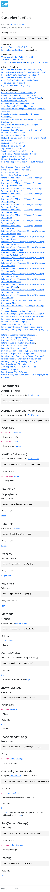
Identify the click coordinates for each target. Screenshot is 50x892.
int (2, 675)
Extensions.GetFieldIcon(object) (14, 345)
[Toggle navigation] (46, 4)
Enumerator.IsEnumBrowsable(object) (17, 319)
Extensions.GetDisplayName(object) (16, 337)
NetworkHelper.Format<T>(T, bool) (15, 159)
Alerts (21, 24)
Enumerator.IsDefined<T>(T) (13, 132)
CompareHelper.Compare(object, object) (18, 311)
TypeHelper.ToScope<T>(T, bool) (14, 156)
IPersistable (43, 62)
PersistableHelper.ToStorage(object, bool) (18, 353)
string (16, 476)
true (5, 812)
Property (18, 446)
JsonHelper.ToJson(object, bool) (14, 348)
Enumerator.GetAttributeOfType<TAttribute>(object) (22, 316)
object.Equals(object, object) (13, 83)
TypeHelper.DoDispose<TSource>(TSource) (19, 154)
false (20, 815)
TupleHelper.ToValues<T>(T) (12, 148)
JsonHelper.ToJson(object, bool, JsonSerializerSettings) (23, 351)
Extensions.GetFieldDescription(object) (17, 340)
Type (3, 605)
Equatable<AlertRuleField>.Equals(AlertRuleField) (21, 69)
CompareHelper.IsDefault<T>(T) (14, 100)
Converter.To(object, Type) (12, 313)
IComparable (6, 62)
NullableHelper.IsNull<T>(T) (12, 143)
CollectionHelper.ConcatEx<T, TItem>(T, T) (18, 92)
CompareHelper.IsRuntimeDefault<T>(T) (17, 103)
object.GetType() (8, 80)
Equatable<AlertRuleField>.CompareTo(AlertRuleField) (23, 72)
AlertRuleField (24, 47)
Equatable (5, 50)
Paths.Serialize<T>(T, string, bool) (15, 175)
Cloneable (13, 47)
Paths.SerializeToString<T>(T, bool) (15, 170)
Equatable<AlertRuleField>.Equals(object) (18, 77)
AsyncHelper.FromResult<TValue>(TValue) (18, 95)
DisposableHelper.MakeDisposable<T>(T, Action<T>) (22, 130)
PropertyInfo (16, 432)
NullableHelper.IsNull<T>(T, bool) (14, 146)
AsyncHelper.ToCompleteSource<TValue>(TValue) (21, 98)
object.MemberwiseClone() (27, 80)
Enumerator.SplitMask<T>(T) (13, 135)
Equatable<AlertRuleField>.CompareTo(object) (20, 75)
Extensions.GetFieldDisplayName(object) (18, 343)
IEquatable (5, 60)
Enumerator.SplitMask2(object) (14, 321)
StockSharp (15, 24)
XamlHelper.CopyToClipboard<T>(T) (15, 167)
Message (13, 709)
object (3, 47)
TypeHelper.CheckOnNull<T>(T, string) (17, 151)
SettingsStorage (16, 758)
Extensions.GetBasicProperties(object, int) (18, 335)
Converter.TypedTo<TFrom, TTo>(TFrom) (17, 106)
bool (3, 808)
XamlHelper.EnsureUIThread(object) (16, 364)
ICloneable (5, 57)
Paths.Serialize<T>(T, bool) (12, 172)
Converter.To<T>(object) (34, 313)
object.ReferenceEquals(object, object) (17, 85)
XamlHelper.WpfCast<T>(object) (14, 372)
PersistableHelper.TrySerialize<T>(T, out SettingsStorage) (24, 162)
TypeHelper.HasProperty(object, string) (17, 324)
